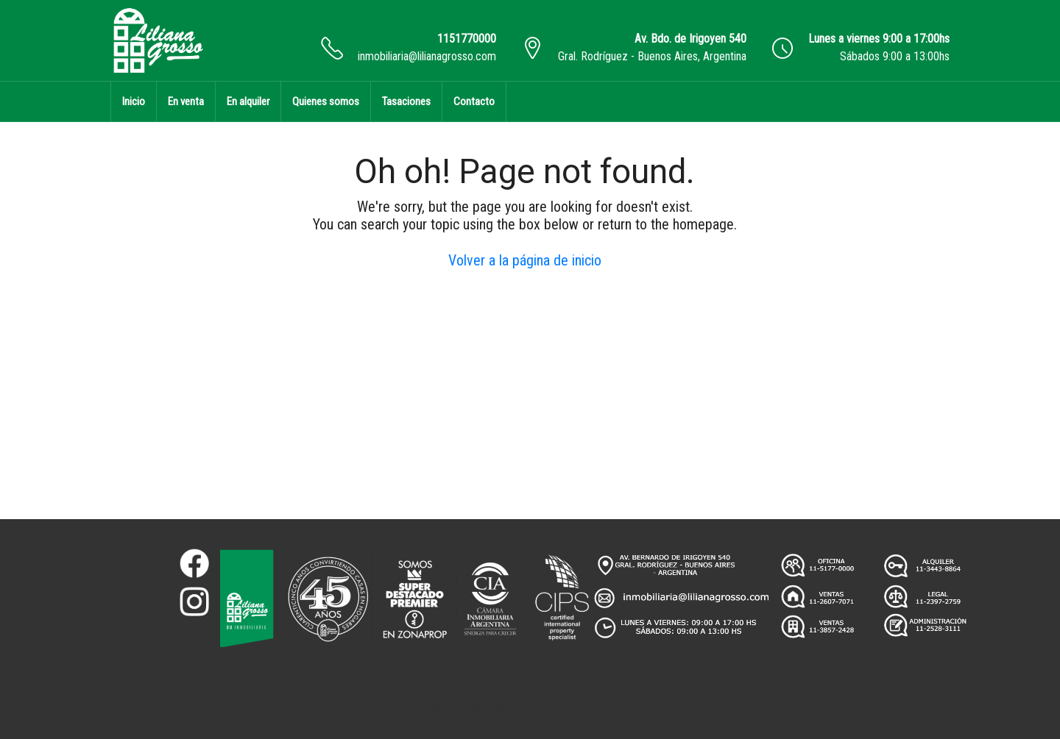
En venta (186, 101)
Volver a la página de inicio (524, 260)
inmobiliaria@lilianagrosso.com (427, 56)
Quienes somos (325, 101)
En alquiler (248, 101)
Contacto (474, 101)
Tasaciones (406, 101)
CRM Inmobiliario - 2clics (474, 708)
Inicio (133, 101)
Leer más (311, 669)
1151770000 (466, 39)
